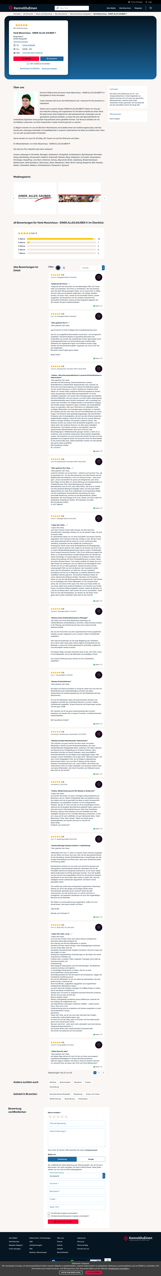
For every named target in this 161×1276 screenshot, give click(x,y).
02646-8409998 (28, 45)
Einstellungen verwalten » (118, 1268)
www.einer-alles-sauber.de (32, 53)
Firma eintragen (15, 1249)
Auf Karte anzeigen (20, 42)
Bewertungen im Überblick (30, 68)
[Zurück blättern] (13, 198)
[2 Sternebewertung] (54, 1116)
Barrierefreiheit (62, 1252)
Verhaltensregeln (91, 1150)
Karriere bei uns (83, 1249)
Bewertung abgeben (49, 68)
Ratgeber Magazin (16, 1245)
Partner (59, 1245)
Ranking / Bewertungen (38, 1252)
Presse (59, 1241)
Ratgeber (138, 8)
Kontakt (60, 1249)
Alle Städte (111, 8)
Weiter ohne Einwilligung (70, 1272)
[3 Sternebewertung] (58, 1116)
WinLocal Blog (82, 1245)
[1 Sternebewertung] (50, 1116)
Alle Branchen (125, 8)
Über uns (60, 1238)
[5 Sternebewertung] (66, 1116)
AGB (55, 1213)
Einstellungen (45, 1238)
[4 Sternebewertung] (62, 1116)
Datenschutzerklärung (61, 1216)
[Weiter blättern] (104, 198)
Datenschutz (34, 1238)
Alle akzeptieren (93, 1272)
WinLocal (80, 1241)
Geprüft (97, 306)
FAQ (30, 1249)
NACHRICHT (52, 59)
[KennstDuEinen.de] (23, 8)
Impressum (81, 1238)
